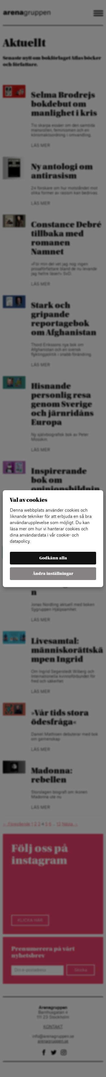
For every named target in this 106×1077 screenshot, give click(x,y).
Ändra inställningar (53, 573)
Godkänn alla (53, 558)
